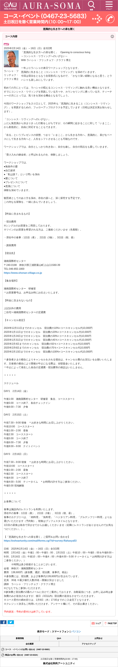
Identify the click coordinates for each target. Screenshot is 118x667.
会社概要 (30, 644)
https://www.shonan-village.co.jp (23, 273)
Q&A (59, 638)
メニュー (109, 5)
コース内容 (16, 37)
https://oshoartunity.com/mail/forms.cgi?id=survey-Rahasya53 (40, 540)
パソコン (76, 631)
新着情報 (20, 638)
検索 (91, 5)
